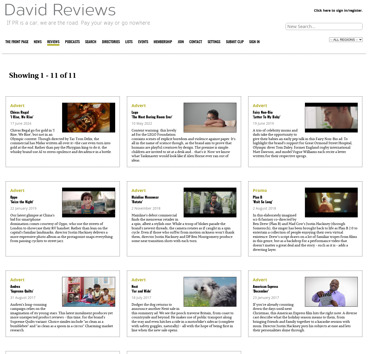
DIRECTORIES (111, 42)
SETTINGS (214, 42)
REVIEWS (53, 42)
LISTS (129, 42)
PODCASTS (72, 42)
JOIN (181, 42)
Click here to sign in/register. (338, 10)
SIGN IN (254, 42)
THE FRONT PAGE (16, 42)
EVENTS (143, 42)
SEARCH (90, 42)
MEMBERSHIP (163, 42)
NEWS (38, 42)
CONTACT (195, 42)
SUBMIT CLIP (235, 42)
